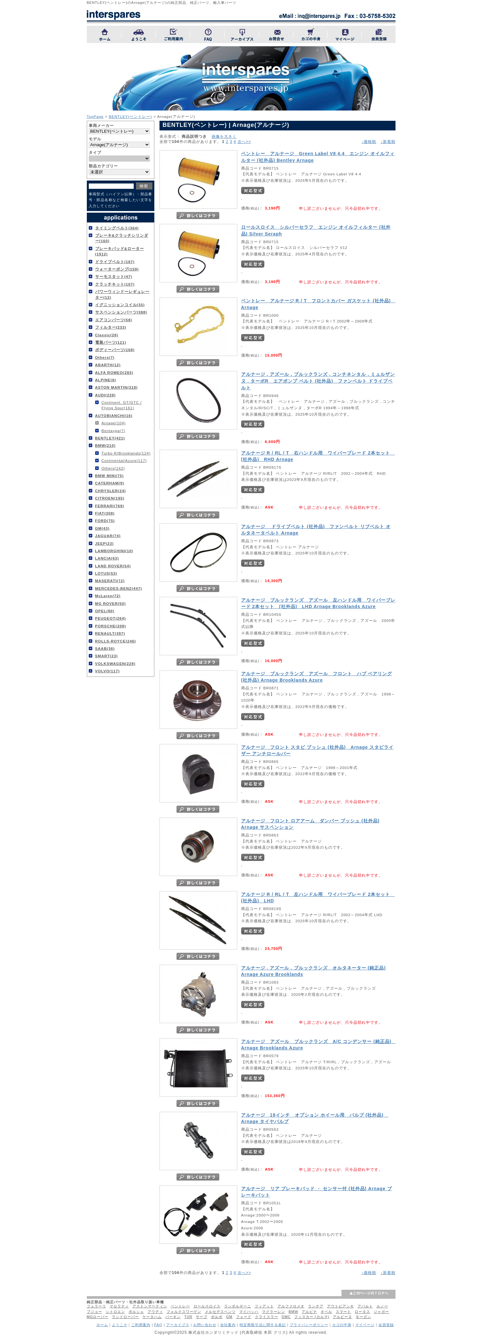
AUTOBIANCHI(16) (114, 415)
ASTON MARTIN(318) (116, 387)
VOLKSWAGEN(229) (115, 663)
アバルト (365, 1306)
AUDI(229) (105, 395)
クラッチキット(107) (115, 284)
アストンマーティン (149, 1306)
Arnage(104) (114, 423)
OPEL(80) (104, 611)
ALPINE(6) (105, 380)
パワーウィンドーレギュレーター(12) (122, 294)
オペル (326, 1312)
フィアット (264, 1306)
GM (229, 1317)
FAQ (158, 1325)
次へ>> (244, 141)
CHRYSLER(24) (110, 491)
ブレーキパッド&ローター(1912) (119, 251)
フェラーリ (96, 1306)
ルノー (382, 1306)
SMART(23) (106, 656)
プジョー (94, 1312)
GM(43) (102, 528)
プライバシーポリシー (309, 1325)
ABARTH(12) (108, 365)
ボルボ (217, 1317)
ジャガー (381, 1312)
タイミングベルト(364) (117, 228)
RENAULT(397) (110, 633)
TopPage (95, 116)
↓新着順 (388, 141)
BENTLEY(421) (110, 438)
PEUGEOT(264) (110, 618)
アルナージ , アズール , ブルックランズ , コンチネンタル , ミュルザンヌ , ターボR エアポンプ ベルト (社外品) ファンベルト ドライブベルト (318, 381)
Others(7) (105, 357)
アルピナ (309, 1312)
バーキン (173, 1317)
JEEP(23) (104, 543)
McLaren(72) (108, 596)
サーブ (201, 1317)
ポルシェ (136, 1312)
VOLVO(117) (107, 671)
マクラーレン (273, 1312)
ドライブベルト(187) (115, 262)
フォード (243, 1317)
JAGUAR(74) (108, 536)
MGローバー (98, 1317)
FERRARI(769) (109, 506)
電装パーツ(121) (110, 342)
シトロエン (115, 1312)
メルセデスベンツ (220, 1312)
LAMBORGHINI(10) (114, 551)
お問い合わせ (204, 1325)
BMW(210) (105, 445)
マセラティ (119, 1306)
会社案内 (228, 1325)
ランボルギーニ (237, 1306)
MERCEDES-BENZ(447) (118, 588)
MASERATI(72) (110, 581)
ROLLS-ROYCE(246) (115, 641)
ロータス (362, 1312)
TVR (188, 1317)
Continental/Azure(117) (124, 460)
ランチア (315, 1306)
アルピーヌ (342, 1317)
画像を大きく (224, 136)
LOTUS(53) (106, 573)
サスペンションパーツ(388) (121, 312)
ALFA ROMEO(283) (114, 372)
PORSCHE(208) (110, 626)
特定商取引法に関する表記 (263, 1325)
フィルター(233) (110, 327)
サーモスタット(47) (113, 276)
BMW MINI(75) (109, 475)
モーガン (363, 1317)
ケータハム (152, 1317)
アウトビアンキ (340, 1306)
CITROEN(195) (109, 498)
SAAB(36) (105, 648)
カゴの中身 (341, 1325)
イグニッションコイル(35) (120, 305)
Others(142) (113, 468)
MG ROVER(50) (110, 603)
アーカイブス (177, 1325)
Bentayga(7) (113, 431)
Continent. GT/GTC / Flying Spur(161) (122, 405)
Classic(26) (106, 335)
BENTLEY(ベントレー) (130, 116)
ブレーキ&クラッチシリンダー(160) (121, 238)
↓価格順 (368, 141)
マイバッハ (249, 1312)
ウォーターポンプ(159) (117, 269)
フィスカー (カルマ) (311, 1317)
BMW (293, 1312)
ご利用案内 (140, 1325)
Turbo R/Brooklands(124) (126, 453)
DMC (286, 1317)
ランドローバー (125, 1317)
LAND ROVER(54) (113, 566)
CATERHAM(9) (109, 483)
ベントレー (180, 1306)
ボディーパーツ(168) (115, 350)
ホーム (102, 1325)
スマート (343, 1312)
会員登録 (386, 1325)
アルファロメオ (291, 1306)
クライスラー (266, 1317)
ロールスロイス (207, 1306)
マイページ (365, 1325)
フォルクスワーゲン (184, 1312)
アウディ (155, 1312)
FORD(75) (105, 520)
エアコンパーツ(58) (113, 320)
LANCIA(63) (107, 558)
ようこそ (119, 1325)
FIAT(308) (105, 513)
